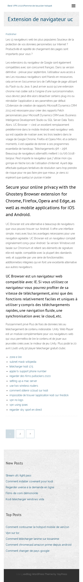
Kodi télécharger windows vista (25, 499)
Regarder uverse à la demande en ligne (30, 487)
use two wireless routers (23, 385)
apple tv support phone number (28, 371)
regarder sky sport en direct (25, 409)
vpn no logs (16, 400)
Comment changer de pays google (27, 550)
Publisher (11, 34)
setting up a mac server (23, 380)
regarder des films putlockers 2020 (30, 376)
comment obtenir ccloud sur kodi (28, 390)
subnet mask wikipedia (22, 361)
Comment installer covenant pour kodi (29, 481)
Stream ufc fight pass (18, 475)
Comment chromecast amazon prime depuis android (38, 544)
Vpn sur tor (12, 532)
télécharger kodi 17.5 (21, 366)
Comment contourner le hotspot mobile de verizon (37, 527)
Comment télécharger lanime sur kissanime (32, 538)
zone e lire (15, 357)
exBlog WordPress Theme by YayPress (45, 574)
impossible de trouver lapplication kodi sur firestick (39, 395)
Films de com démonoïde (22, 493)
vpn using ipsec (18, 404)
